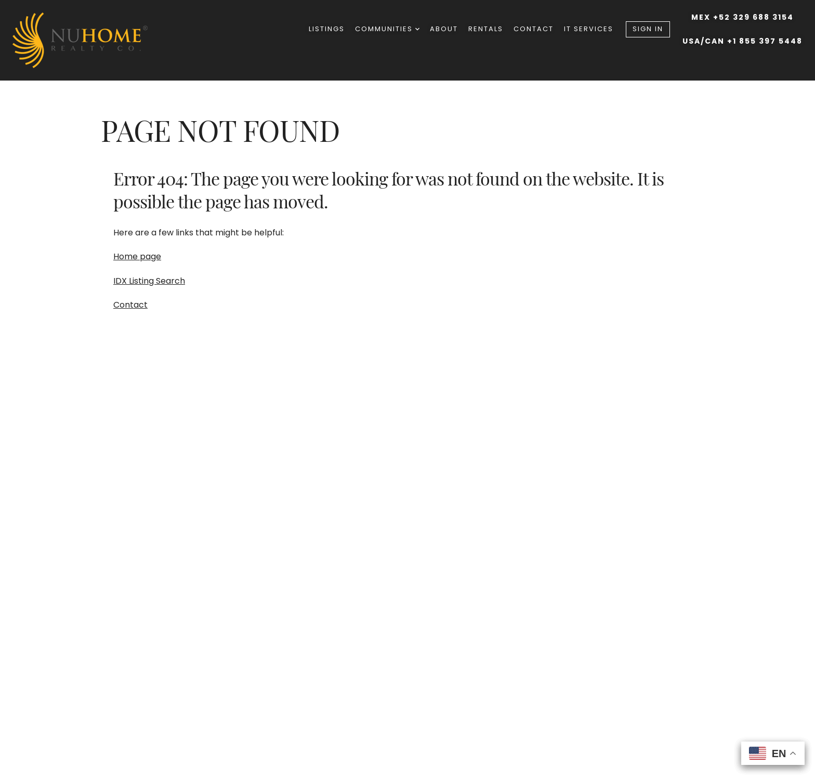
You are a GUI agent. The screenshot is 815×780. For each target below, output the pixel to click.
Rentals (485, 29)
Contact (534, 29)
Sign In (648, 29)
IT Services (588, 29)
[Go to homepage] (90, 40)
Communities (387, 29)
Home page (137, 256)
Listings (327, 29)
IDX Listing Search (149, 281)
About (444, 29)
